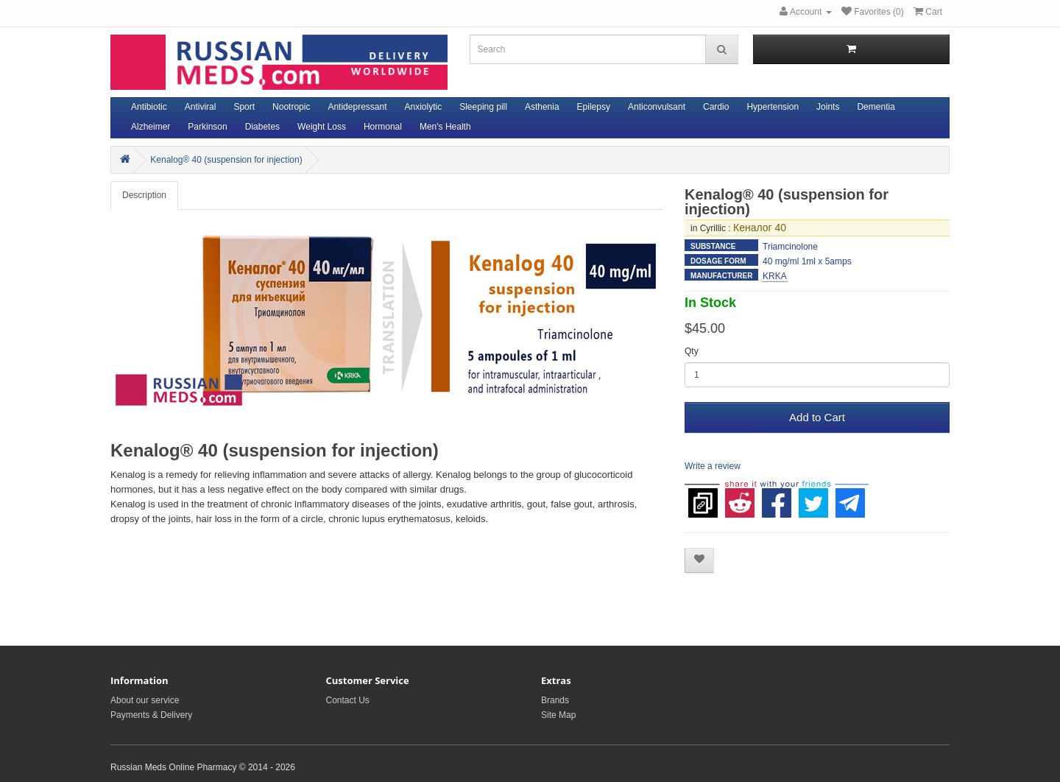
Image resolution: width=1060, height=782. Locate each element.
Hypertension (772, 107)
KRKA (775, 276)
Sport (244, 107)
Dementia (875, 107)
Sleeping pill (483, 107)
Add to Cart (817, 417)
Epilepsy (593, 107)
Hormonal (383, 126)
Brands (555, 700)
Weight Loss (321, 126)
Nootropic (291, 107)
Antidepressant (357, 107)
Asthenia (542, 107)
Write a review (713, 466)
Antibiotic (149, 107)
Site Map (558, 715)
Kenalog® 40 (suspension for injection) (226, 160)
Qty (692, 351)
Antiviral (200, 107)
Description (144, 195)
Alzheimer (150, 126)
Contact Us (348, 700)
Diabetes (262, 126)
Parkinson (207, 126)
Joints (827, 107)
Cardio (716, 107)
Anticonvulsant (656, 107)
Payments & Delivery (151, 715)
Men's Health (445, 126)
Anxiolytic (423, 107)
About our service (144, 700)
